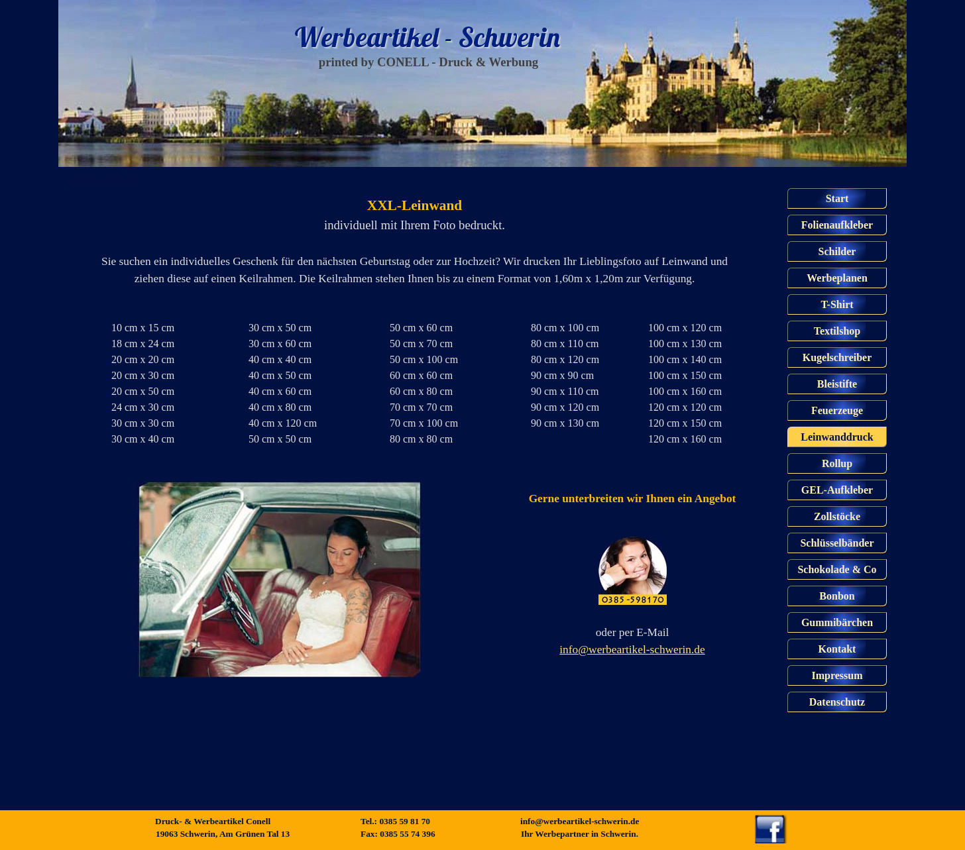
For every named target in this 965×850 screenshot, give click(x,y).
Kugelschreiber (837, 357)
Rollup (837, 463)
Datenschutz (837, 702)
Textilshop (837, 331)
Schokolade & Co (836, 569)
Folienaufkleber (837, 225)
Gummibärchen (837, 622)
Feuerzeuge (837, 410)
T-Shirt (837, 304)
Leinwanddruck (837, 437)
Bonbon (836, 596)
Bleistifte (837, 384)
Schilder (837, 251)
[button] (632, 572)
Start (837, 198)
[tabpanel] (409, 241)
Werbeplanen (837, 278)
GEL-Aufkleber (837, 490)
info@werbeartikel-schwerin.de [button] (632, 649)
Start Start (389, 82)
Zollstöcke (837, 516)
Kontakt (837, 649)
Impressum (836, 675)
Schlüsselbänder (837, 543)
